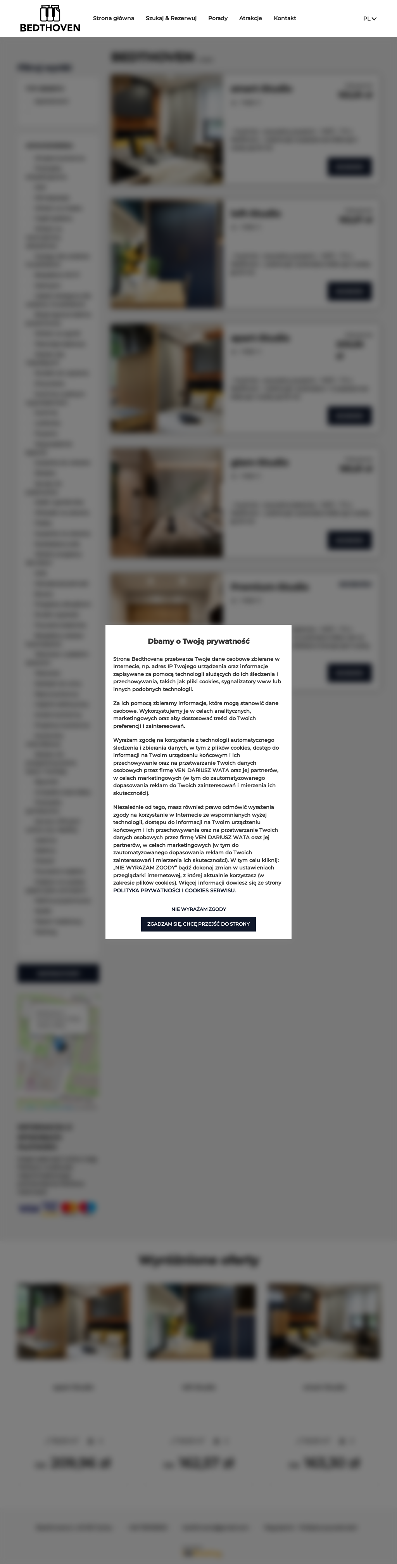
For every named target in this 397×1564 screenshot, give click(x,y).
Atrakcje (253, 18)
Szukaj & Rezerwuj (174, 18)
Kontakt (288, 18)
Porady (221, 18)
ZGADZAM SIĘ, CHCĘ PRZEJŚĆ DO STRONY (198, 924)
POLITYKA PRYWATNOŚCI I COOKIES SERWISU (174, 890)
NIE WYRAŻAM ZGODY (198, 909)
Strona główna (116, 18)
